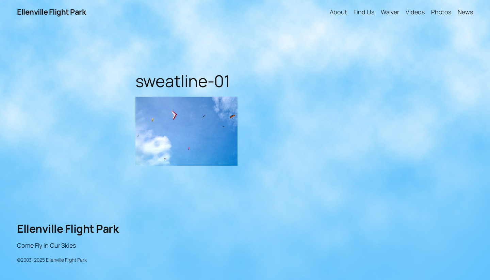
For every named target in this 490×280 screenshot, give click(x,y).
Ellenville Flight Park (51, 12)
